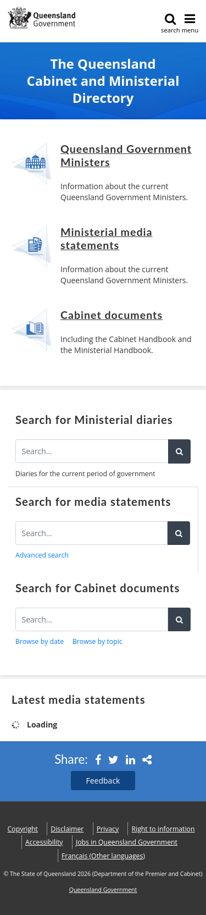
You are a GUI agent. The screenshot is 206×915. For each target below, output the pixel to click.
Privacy (108, 829)
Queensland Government (103, 890)
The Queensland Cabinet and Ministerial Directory (103, 81)
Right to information (163, 829)
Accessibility (44, 842)
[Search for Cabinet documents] (91, 619)
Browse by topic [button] (98, 641)
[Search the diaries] (92, 451)
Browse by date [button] (39, 641)
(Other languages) (103, 856)
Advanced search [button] (42, 555)
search (170, 23)
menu (190, 23)
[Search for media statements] (91, 533)
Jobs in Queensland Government (126, 842)
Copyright (23, 829)
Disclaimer (67, 829)
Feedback (103, 780)
